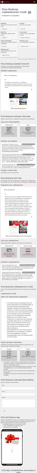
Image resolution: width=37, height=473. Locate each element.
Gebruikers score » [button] (25, 46)
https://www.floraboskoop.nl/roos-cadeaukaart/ (12, 269)
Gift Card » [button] (4, 46)
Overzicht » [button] (23, 29)
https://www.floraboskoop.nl (15, 67)
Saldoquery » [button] (5, 29)
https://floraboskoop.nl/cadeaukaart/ (10, 279)
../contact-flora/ (28, 133)
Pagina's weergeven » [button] (26, 37)
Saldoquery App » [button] (6, 55)
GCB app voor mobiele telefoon (29, 182)
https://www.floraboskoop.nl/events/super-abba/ (17, 161)
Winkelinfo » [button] (4, 37)
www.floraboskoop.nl (9, 133)
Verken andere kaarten (28, 254)
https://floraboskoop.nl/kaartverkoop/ (10, 151)
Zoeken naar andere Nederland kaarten (27, 59)
